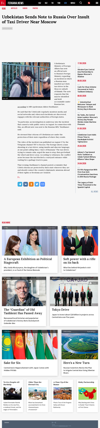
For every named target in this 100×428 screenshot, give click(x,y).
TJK (52, 3)
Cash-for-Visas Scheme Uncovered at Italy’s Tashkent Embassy (87, 89)
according (22, 107)
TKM (58, 3)
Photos (35, 8)
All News (94, 191)
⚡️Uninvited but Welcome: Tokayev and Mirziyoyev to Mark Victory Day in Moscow (87, 105)
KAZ (39, 3)
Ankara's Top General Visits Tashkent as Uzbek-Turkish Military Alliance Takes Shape (87, 155)
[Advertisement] (50, 46)
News (4, 8)
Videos (25, 8)
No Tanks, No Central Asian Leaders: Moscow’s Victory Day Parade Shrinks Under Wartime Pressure (88, 119)
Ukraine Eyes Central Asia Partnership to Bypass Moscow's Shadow (86, 73)
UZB (65, 3)
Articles (14, 8)
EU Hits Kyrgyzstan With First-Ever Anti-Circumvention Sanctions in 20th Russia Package (88, 173)
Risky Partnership (86, 382)
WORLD (73, 3)
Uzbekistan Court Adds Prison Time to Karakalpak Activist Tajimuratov (87, 138)
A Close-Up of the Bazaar (60, 383)
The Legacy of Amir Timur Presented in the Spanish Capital (87, 184)
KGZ (46, 3)
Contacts (6, 422)
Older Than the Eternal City (35, 383)
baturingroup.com (63, 425)
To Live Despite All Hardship (11, 383)
